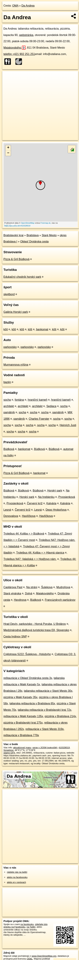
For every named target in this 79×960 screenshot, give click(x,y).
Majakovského (14, 48)
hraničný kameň (37, 399)
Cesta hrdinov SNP (15, 636)
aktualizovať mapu (22, 747)
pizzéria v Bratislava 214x (60, 716)
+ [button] (8, 147)
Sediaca (51, 406)
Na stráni (31, 587)
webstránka (26, 35)
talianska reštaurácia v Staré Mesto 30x (48, 690)
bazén (7, 382)
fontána (19, 399)
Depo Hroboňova (56, 509)
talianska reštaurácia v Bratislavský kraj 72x (44, 709)
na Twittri (31, 927)
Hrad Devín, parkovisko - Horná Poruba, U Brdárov (34, 623)
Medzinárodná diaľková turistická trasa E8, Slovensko (36, 630)
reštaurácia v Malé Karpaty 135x (23, 716)
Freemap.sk (45, 223)
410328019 (64, 747)
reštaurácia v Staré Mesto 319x (44, 729)
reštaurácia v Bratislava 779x (21, 735)
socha (7, 399)
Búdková (8, 449)
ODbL (29, 958)
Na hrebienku (46, 496)
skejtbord (9, 294)
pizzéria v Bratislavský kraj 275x (23, 722)
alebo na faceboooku (17, 877)
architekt (8, 406)
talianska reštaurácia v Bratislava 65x (32, 703)
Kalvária (51, 503)
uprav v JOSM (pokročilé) (44, 747)
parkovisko (10, 347)
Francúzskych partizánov (60, 599)
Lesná (7, 509)
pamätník (9, 412)
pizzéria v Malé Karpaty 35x (20, 697)
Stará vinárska (12, 593)
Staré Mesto (49, 235)
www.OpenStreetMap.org (44, 956)
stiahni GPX (9, 752)
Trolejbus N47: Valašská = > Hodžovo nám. (30, 559)
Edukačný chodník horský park (22, 276)
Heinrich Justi (68, 425)
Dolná (28, 593)
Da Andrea (28, 5)
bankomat (42, 329)
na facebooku (27, 924)
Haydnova (20, 599)
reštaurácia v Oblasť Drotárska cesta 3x (27, 678)
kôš (5, 329)
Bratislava (32, 235)
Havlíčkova (28, 516)
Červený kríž (35, 503)
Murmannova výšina (15, 364)
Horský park (54, 490)
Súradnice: (8, 750)
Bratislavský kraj (13, 235)
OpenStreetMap (27, 223)
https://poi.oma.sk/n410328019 (17, 226)
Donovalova (10, 516)
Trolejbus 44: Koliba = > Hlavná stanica (40, 552)
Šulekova (47, 587)
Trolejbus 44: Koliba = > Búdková (23, 533)
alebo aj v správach (16, 882)
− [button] (8, 153)
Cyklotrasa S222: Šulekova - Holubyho (27, 654)
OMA (15, 5)
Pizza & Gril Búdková (16, 259)
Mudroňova (63, 587)
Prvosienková (66, 496)
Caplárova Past (12, 587)
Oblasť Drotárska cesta (34, 241)
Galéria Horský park (15, 311)
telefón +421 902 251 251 (19, 54)
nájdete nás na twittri (17, 872)
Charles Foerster (39, 418)
